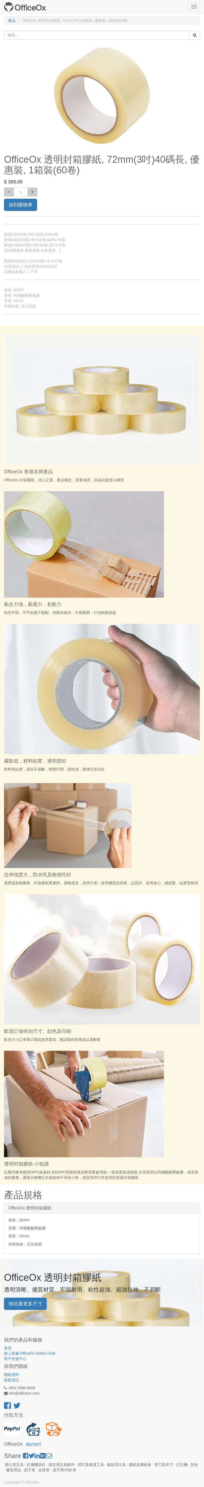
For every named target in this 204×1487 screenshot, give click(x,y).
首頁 (7, 1348)
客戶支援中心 (15, 1358)
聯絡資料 (11, 1374)
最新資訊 (11, 1380)
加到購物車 (21, 204)
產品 (11, 20)
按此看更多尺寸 (25, 1303)
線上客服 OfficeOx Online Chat (29, 1353)
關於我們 (33, 1445)
